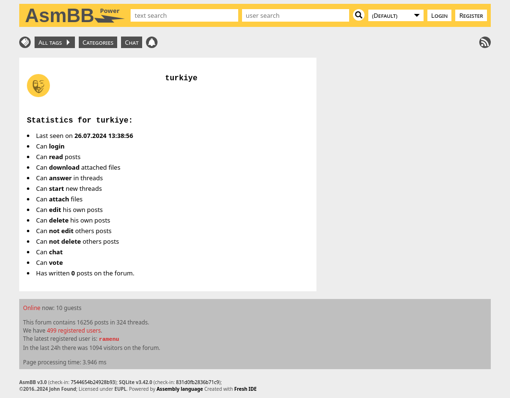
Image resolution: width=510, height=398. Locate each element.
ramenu (109, 339)
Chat (131, 42)
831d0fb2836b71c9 (197, 382)
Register (471, 15)
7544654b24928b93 (93, 382)
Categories (98, 42)
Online (31, 307)
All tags (54, 42)
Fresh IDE (245, 389)
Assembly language (180, 389)
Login (439, 15)
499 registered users (74, 330)
